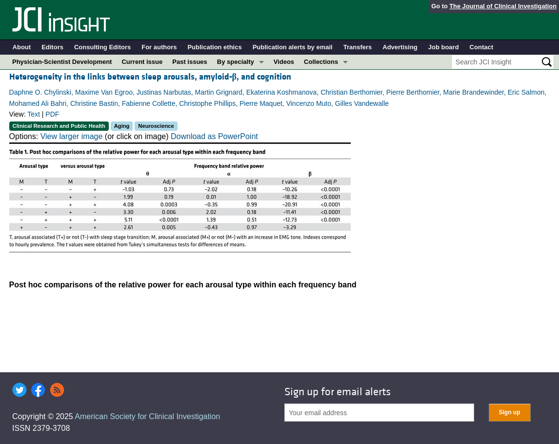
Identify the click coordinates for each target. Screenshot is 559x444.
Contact (481, 47)
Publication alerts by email (293, 47)
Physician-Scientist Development (62, 61)
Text (33, 114)
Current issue (141, 61)
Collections (321, 61)
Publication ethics (214, 47)
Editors (52, 47)
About (22, 47)
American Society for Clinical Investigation (147, 416)
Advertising (400, 47)
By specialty (235, 61)
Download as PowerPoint (214, 136)
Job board (443, 47)
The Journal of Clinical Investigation (503, 6)
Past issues (189, 61)
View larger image (71, 136)
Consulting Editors (102, 47)
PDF (52, 114)
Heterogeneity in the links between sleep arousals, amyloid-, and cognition (150, 76)
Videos (284, 61)
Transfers (357, 47)
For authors (159, 47)
